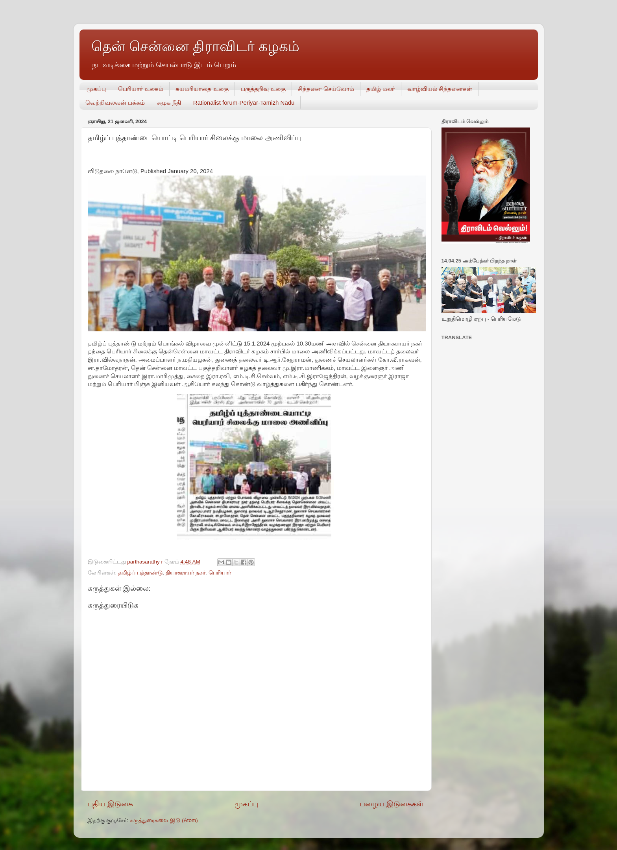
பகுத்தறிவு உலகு (263, 88)
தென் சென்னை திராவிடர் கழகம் (195, 46)
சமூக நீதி (169, 102)
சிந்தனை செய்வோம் (326, 88)
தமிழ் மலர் (380, 88)
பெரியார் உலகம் (140, 88)
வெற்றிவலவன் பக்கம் (115, 102)
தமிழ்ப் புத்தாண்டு (140, 573)
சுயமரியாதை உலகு (201, 88)
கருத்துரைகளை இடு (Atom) (164, 820)
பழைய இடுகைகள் (391, 804)
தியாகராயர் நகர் (185, 573)
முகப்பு (96, 88)
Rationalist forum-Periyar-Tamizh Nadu (244, 102)
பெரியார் (220, 573)
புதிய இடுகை (110, 804)
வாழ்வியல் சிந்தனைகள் (439, 88)
